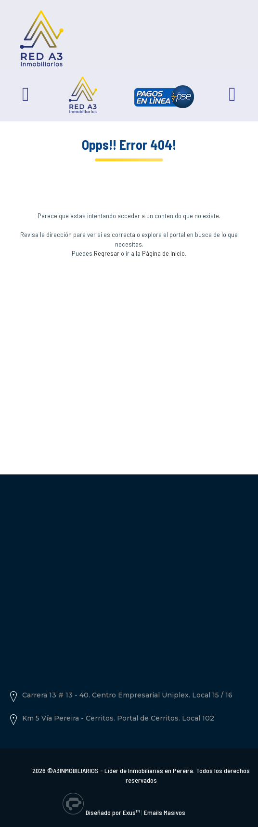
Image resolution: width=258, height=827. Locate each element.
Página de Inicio (163, 253)
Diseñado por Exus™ (113, 812)
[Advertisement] (129, 354)
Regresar (106, 253)
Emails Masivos (164, 812)
